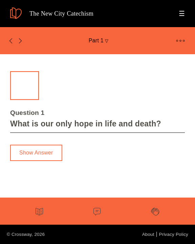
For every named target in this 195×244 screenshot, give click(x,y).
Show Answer (36, 153)
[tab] (39, 213)
